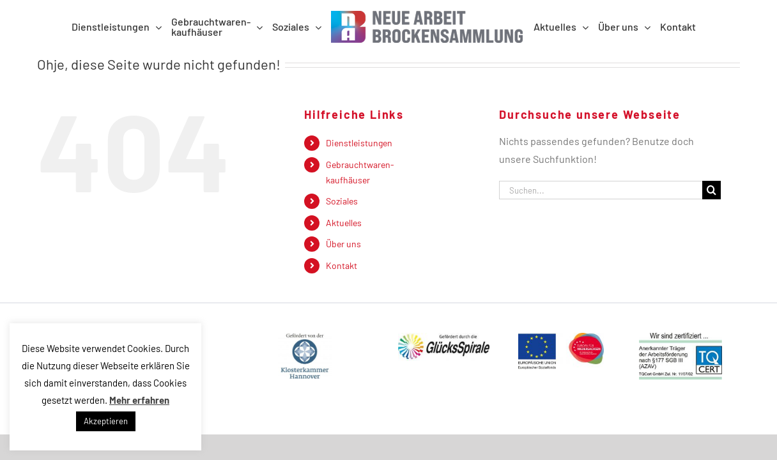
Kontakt (341, 265)
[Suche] (711, 190)
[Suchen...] (600, 190)
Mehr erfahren (139, 400)
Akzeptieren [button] (106, 421)
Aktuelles (344, 222)
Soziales (342, 200)
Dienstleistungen (359, 142)
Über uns (343, 243)
